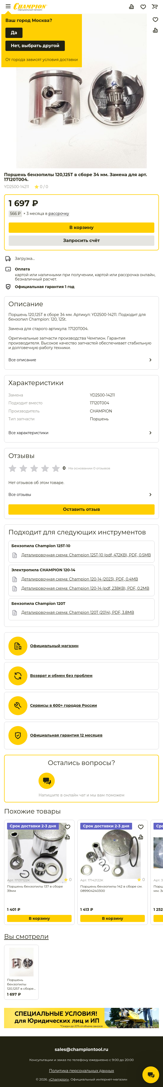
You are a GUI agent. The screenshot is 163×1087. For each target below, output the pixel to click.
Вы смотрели (26, 936)
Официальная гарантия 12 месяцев (66, 735)
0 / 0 (41, 187)
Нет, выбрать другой (35, 45)
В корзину (81, 227)
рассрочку (59, 213)
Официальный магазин (54, 646)
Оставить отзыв (81, 509)
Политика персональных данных (81, 1070)
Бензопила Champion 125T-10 (40, 546)
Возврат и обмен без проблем (61, 675)
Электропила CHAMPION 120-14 (43, 570)
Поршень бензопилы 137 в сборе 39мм (35, 888)
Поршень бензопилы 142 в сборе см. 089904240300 (111, 888)
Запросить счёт (81, 240)
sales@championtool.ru (81, 1049)
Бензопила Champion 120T (38, 603)
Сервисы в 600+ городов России (63, 705)
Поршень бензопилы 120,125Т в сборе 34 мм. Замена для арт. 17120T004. (20, 984)
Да (14, 32)
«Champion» (59, 1079)
